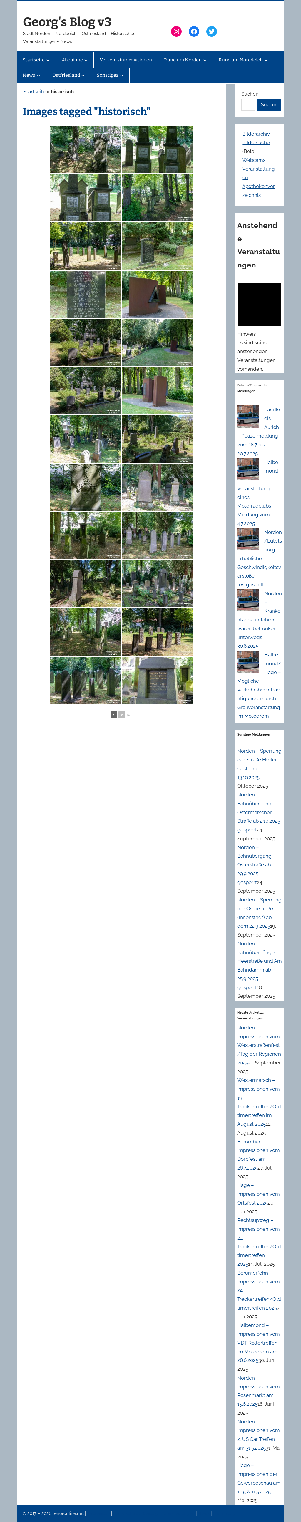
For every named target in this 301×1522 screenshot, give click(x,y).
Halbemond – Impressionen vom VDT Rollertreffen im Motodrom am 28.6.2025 (258, 1342)
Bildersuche (256, 142)
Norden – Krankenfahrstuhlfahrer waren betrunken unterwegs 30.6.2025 (259, 619)
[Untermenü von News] (38, 75)
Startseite (35, 91)
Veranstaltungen (178, 1513)
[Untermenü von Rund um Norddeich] (266, 60)
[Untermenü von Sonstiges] (121, 75)
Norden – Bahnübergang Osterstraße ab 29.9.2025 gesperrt (254, 864)
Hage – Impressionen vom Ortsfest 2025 (258, 1194)
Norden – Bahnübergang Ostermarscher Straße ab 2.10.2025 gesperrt (258, 812)
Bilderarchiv (256, 134)
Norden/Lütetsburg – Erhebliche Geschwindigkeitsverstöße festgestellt (259, 558)
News (204, 1513)
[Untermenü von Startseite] (48, 60)
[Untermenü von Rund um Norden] (205, 60)
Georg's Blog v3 (67, 22)
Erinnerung (224, 1513)
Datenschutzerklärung (136, 1513)
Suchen (250, 94)
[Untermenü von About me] (86, 60)
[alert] (259, 326)
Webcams (253, 160)
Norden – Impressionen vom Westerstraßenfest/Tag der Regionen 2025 (259, 1045)
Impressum (99, 1513)
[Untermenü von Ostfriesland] (83, 75)
